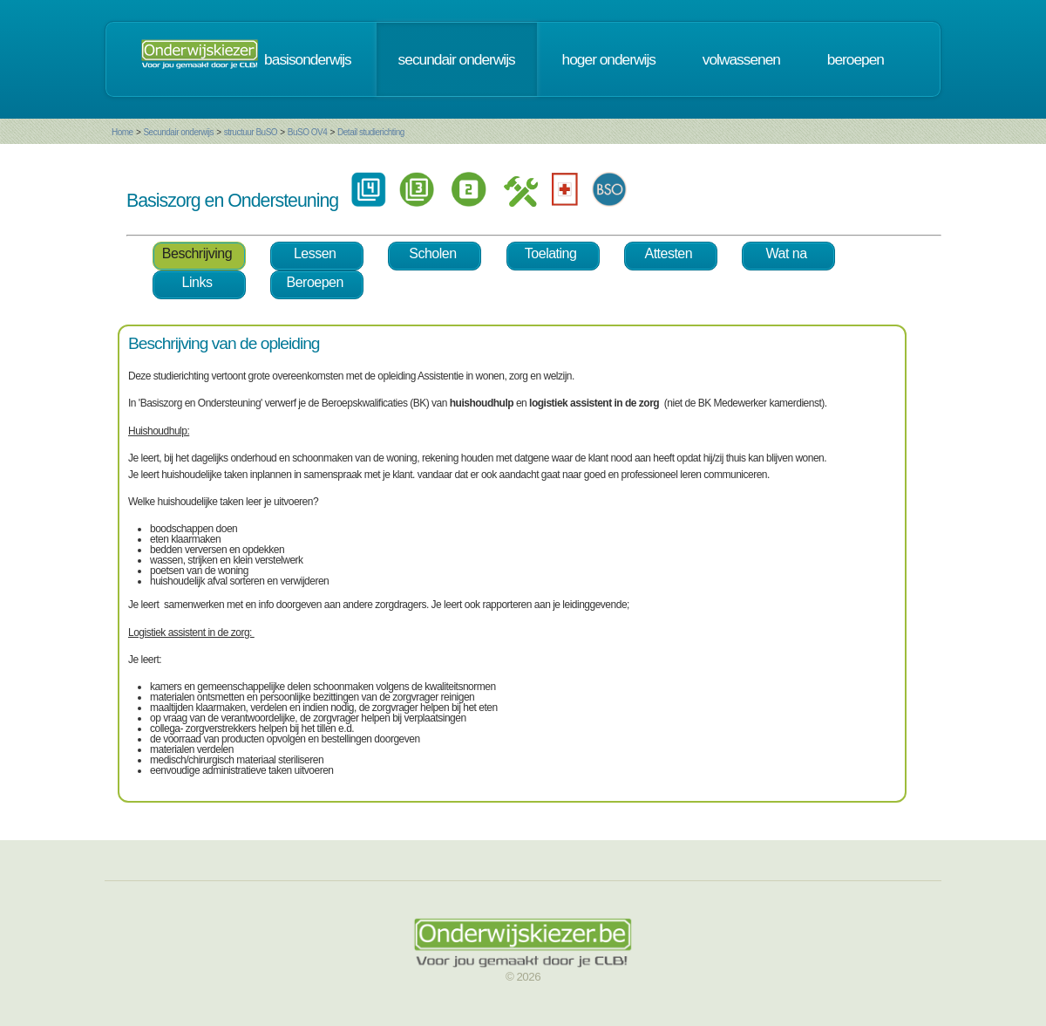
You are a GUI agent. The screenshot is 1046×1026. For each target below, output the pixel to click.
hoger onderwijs (608, 59)
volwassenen (741, 59)
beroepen (855, 59)
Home (122, 132)
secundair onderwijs (456, 59)
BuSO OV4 (307, 132)
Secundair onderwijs (178, 132)
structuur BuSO (250, 132)
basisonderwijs (307, 59)
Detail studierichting (370, 132)
